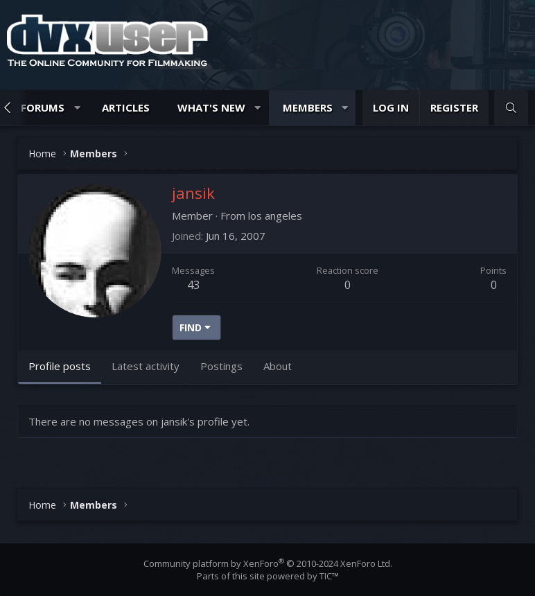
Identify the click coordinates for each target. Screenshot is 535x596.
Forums (42, 107)
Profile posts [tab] (59, 366)
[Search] (511, 107)
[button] (77, 107)
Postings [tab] (221, 366)
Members (308, 107)
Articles (126, 107)
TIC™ (329, 576)
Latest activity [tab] (145, 366)
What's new (211, 107)
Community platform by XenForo (267, 563)
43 (193, 284)
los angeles (275, 215)
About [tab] (277, 366)
